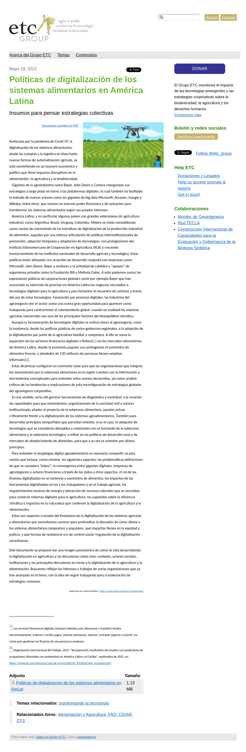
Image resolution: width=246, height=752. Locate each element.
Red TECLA (189, 223)
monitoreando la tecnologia (84, 703)
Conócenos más (187, 115)
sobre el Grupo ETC (51, 737)
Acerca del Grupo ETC (30, 55)
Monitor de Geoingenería (201, 216)
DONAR (199, 68)
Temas (63, 55)
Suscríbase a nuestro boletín (196, 136)
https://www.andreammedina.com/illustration (122, 591)
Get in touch (189, 194)
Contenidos (86, 55)
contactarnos (86, 737)
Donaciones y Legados (199, 176)
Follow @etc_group (214, 153)
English (212, 17)
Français (228, 17)
